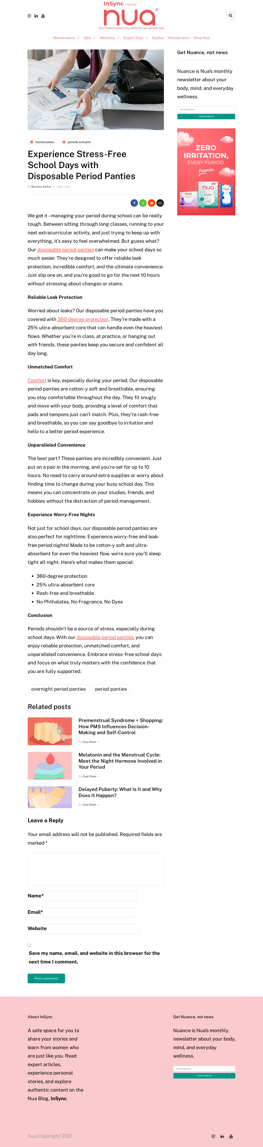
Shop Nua (202, 38)
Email (35, 912)
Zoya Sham (89, 741)
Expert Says (133, 38)
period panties (111, 689)
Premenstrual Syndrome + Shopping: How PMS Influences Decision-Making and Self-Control (121, 726)
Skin (87, 38)
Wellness (107, 38)
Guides (158, 38)
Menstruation (64, 38)
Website (37, 928)
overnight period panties (58, 689)
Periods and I (178, 38)
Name (36, 896)
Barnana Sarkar (41, 186)
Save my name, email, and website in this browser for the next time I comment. (94, 957)
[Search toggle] (231, 15)
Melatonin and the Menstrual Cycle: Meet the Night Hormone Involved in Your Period (120, 761)
